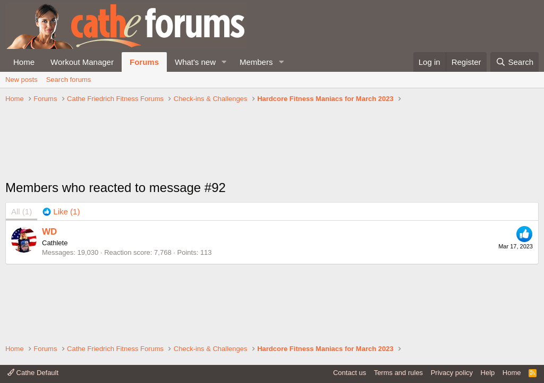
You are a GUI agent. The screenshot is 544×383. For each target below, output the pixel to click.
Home (24, 61)
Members (256, 61)
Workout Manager (82, 61)
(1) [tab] (21, 211)
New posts (21, 80)
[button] (224, 62)
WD (49, 232)
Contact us (349, 373)
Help (488, 373)
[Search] (514, 62)
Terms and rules (398, 373)
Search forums (68, 80)
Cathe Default (32, 373)
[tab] (61, 211)
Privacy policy (452, 373)
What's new (195, 61)
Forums (144, 61)
